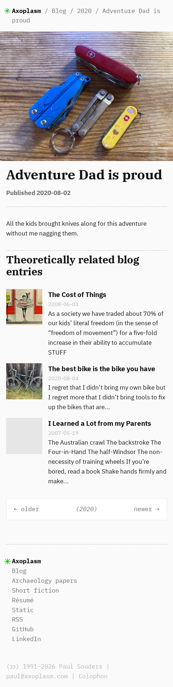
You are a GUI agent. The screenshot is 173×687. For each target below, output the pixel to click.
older (30, 509)
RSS (17, 619)
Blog (59, 11)
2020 (84, 11)
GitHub (23, 629)
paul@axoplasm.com (37, 676)
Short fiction (35, 590)
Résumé (23, 600)
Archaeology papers (44, 581)
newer (143, 509)
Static (23, 610)
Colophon (93, 676)
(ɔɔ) (13, 666)
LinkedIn (26, 639)
